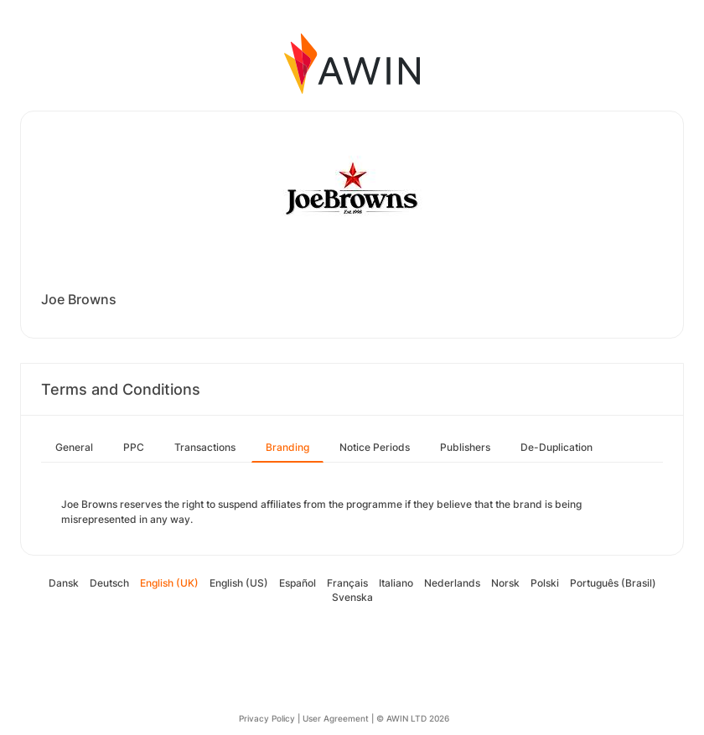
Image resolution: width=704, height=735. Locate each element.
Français (347, 583)
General (74, 447)
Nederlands (452, 583)
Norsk (505, 583)
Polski (545, 583)
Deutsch (109, 583)
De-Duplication (556, 447)
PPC (133, 447)
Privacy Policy (267, 718)
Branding (287, 447)
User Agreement (336, 718)
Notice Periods (374, 447)
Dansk (64, 583)
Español (297, 583)
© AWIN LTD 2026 (412, 718)
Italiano (396, 583)
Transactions (205, 447)
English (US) (239, 583)
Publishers (465, 447)
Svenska (352, 597)
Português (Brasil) (613, 583)
